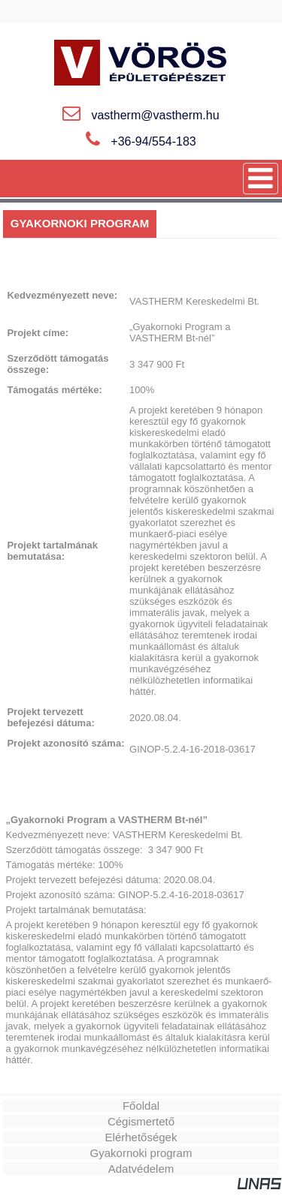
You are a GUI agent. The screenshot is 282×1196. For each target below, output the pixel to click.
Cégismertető (141, 1121)
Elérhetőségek (141, 1137)
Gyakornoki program (141, 1152)
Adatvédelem (141, 1168)
